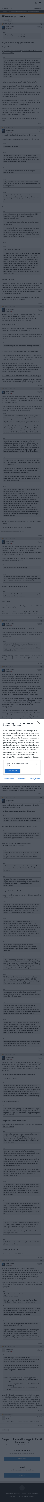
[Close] (39, 723)
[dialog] (22, 751)
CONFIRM (12, 771)
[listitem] (22, 764)
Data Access (21, 779)
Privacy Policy (34, 779)
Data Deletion (9, 779)
